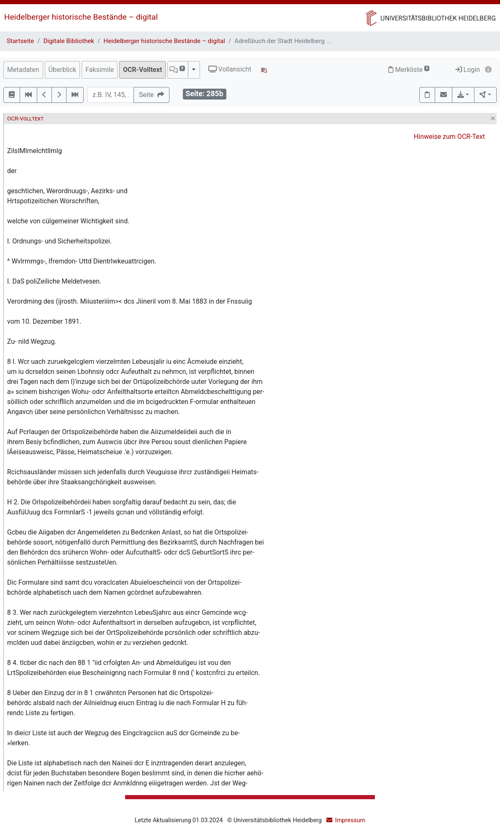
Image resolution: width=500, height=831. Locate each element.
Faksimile (99, 70)
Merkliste (408, 70)
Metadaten (23, 70)
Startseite (20, 41)
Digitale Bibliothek (69, 41)
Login (467, 70)
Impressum (350, 820)
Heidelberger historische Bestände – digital (81, 17)
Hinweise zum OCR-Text (449, 137)
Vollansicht (229, 69)
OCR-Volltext (142, 70)
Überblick (63, 70)
